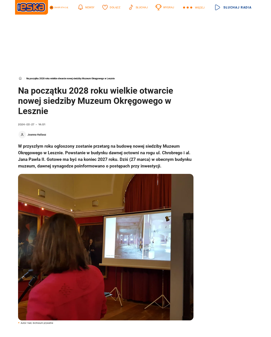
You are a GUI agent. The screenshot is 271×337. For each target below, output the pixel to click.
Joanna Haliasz (36, 134)
